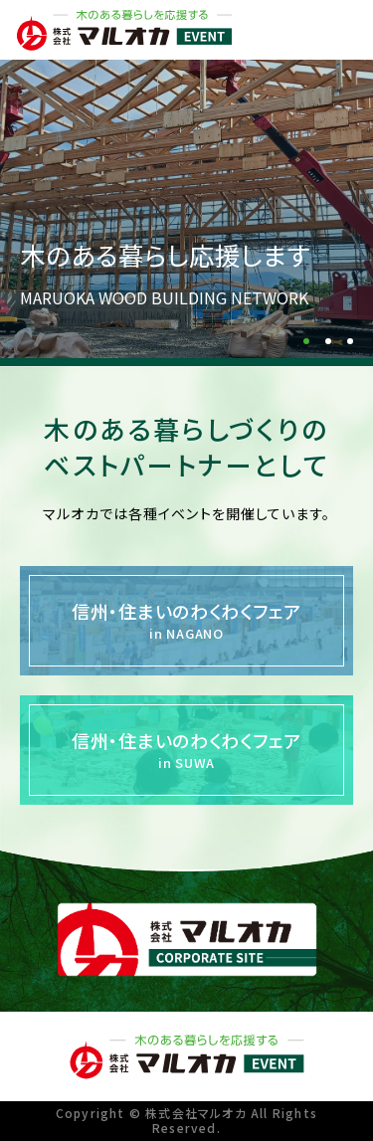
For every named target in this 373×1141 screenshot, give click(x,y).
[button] (306, 341)
